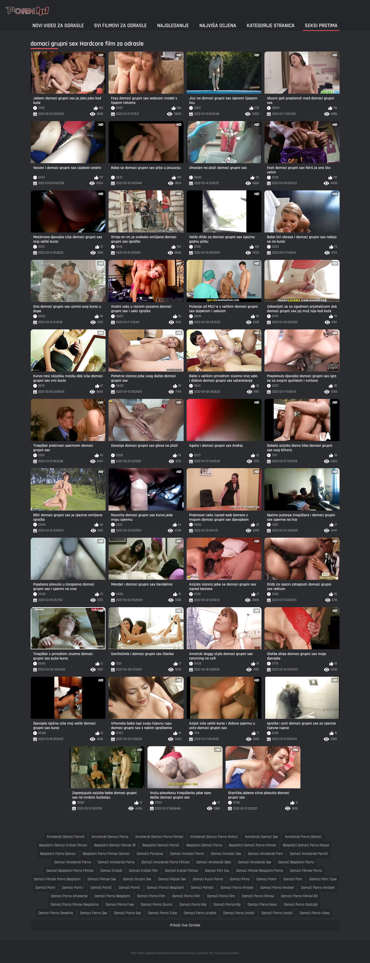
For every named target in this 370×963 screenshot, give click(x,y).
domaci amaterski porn (265, 853)
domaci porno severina (55, 913)
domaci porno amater (237, 887)
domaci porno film (151, 896)
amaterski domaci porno (110, 836)
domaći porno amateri (318, 887)
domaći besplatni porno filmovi (69, 870)
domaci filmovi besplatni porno (259, 870)
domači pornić (129, 887)
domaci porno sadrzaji (301, 904)
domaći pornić (101, 887)
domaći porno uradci (277, 913)
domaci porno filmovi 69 (299, 896)
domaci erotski (111, 870)
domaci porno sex (93, 913)
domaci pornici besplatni (165, 887)
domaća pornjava (150, 853)
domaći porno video (315, 913)
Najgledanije (173, 25)
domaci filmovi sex (102, 879)
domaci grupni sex (137, 879)
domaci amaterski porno (72, 862)
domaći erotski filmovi (181, 870)
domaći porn (292, 879)
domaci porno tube (162, 913)
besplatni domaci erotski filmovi (63, 845)
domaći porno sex (127, 913)
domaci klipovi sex (172, 879)
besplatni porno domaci (58, 853)
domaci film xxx (217, 870)
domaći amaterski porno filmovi (165, 862)
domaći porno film (186, 896)
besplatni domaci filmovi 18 (114, 845)
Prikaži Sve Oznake (185, 925)
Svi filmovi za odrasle (120, 25)
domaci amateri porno (187, 853)
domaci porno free (120, 904)
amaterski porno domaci (303, 836)
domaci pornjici (202, 887)
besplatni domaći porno (204, 845)
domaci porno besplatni (112, 896)
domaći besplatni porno (296, 862)
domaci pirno (239, 879)
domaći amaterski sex (254, 862)
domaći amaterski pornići (309, 853)
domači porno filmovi (258, 896)
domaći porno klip (227, 904)
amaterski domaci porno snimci (214, 836)
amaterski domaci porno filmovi (159, 836)
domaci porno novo (262, 904)
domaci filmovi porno (306, 870)
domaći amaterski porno (116, 862)
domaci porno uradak (200, 913)
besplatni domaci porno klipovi (306, 845)
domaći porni (45, 887)
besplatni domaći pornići (160, 845)
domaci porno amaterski (69, 896)
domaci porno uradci (238, 913)
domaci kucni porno (208, 879)
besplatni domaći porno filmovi (252, 845)
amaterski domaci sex (261, 836)
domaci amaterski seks (213, 862)
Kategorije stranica (271, 25)
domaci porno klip (193, 904)
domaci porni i (73, 887)
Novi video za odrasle (58, 25)
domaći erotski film (143, 870)
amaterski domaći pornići (66, 836)
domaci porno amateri (277, 887)
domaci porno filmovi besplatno (75, 904)
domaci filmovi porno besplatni (57, 879)
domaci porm (266, 879)
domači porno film (221, 896)
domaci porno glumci (156, 904)
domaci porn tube (323, 879)
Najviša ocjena (217, 25)
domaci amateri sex (226, 853)
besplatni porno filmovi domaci (106, 853)
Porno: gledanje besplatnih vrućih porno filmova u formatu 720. (176, 953)
